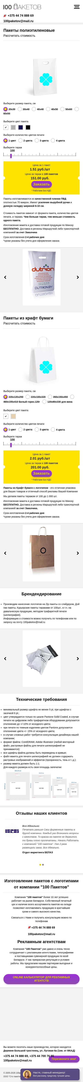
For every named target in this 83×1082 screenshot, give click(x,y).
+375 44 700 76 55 (41, 1056)
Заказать (41, 184)
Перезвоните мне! (64, 1058)
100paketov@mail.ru (18, 21)
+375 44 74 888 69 (18, 15)
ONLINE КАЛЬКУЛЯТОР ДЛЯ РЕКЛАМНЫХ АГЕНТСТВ (41, 979)
